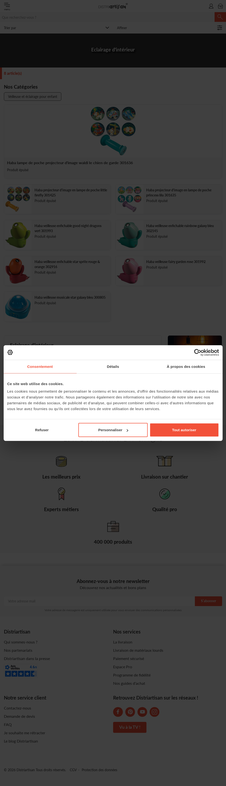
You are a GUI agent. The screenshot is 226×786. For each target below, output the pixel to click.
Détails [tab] (113, 366)
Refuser (42, 430)
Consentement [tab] (40, 366)
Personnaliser (113, 430)
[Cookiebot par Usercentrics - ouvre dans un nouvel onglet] (197, 352)
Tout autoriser (184, 430)
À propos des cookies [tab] (186, 366)
